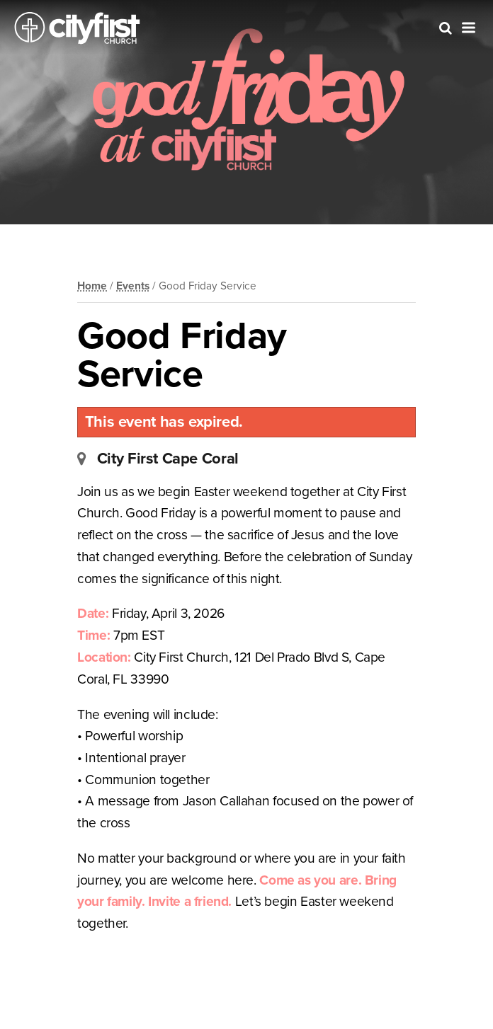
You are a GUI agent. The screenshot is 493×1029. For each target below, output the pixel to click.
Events (132, 286)
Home (92, 286)
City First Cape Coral (168, 458)
